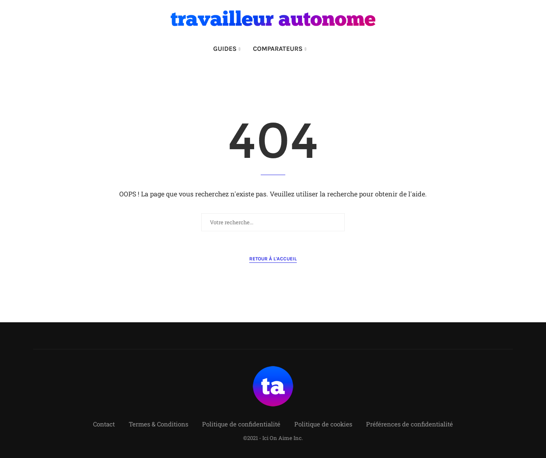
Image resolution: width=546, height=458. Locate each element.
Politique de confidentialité (241, 424)
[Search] (329, 49)
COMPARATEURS (278, 48)
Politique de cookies (323, 424)
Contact (104, 424)
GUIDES (225, 48)
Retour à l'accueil (273, 259)
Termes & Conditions (158, 424)
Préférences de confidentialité (409, 424)
